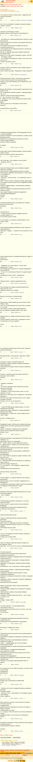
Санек (21, 27)
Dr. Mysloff (21, 147)
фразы (16, 4)
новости (21, 757)
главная (2, 753)
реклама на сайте (3, 757)
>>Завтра (10, 735)
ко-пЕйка (20, 548)
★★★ (24, 698)
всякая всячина (26, 750)
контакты (8, 757)
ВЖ (20, 312)
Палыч (21, 234)
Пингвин (21, 277)
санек (20, 326)
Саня (20, 63)
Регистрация (11, 2)
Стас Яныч (21, 698)
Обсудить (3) (13, 602)
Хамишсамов (22, 403)
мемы (13, 4)
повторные (12, 750)
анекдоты (6, 4)
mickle (21, 529)
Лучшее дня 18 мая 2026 (10, 0)
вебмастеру (17, 757)
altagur (21, 164)
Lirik (20, 370)
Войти (7, 2)
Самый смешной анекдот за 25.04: (9, 740)
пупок (20, 223)
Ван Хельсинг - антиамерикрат (26, 20)
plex (19, 420)
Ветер (20, 110)
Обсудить (12, 27)
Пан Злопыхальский (23, 74)
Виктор (21, 623)
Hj (19, 156)
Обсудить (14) (13, 20)
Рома (20, 85)
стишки (20, 4)
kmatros (21, 198)
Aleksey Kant (22, 292)
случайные (2, 751)
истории (10, 4)
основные (7, 750)
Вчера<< (2, 735)
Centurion (21, 731)
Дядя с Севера (23, 602)
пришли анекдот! (29, 753)
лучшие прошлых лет (18, 750)
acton (20, 35)
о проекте (12, 757)
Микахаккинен (21, 675)
